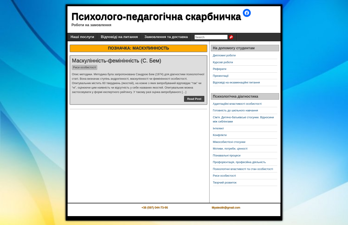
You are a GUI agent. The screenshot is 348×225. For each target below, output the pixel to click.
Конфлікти (220, 135)
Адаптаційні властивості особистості (237, 103)
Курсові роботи (223, 62)
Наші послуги (82, 37)
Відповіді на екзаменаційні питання (236, 82)
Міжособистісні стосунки (229, 142)
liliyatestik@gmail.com (226, 207)
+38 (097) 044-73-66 (154, 207)
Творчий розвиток (224, 182)
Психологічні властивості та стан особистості (243, 169)
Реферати (219, 69)
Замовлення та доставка (166, 37)
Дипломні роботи (224, 55)
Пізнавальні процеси (226, 155)
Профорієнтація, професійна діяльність (239, 162)
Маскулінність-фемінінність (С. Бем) (116, 60)
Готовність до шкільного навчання (235, 110)
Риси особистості (84, 67)
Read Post (194, 99)
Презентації (221, 75)
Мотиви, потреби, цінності (230, 148)
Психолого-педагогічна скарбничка (156, 16)
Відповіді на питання (119, 37)
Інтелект (218, 128)
